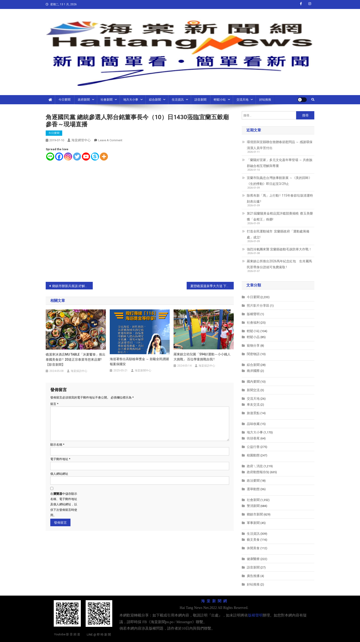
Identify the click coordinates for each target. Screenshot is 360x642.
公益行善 (253, 447)
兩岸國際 (253, 371)
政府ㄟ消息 (255, 466)
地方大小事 (130, 99)
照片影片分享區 (258, 305)
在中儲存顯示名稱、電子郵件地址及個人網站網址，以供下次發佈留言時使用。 (63, 504)
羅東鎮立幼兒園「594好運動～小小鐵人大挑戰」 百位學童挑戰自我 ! (202, 356)
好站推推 (265, 99)
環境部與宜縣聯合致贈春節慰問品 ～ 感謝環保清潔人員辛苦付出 (279, 145)
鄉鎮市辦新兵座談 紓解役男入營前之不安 (72, 286)
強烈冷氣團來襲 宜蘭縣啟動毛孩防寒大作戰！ (279, 249)
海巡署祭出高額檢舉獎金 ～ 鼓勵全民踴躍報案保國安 (139, 361)
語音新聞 (200, 99)
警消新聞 (253, 506)
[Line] (50, 157)
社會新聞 (106, 99)
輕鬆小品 (253, 337)
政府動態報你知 (258, 472)
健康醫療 (253, 559)
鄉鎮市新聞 (255, 514)
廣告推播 (253, 576)
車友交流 (253, 404)
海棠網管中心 (81, 140)
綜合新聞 (155, 99)
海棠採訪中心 (79, 371)
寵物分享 (253, 345)
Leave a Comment (110, 140)
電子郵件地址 (60, 459)
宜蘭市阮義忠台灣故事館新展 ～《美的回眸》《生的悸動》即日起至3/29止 (279, 181)
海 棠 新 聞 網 (214, 601)
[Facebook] (59, 157)
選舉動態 (253, 489)
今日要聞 (64, 99)
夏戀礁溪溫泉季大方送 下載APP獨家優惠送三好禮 (212, 286)
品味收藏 (253, 424)
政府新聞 (84, 99)
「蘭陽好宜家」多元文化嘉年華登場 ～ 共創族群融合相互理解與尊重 (279, 163)
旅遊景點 (253, 413)
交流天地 (242, 99)
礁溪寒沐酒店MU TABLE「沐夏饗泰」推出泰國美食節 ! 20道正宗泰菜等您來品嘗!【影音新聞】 (75, 359)
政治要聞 (253, 480)
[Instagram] (68, 157)
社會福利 (253, 322)
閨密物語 (253, 354)
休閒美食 (253, 548)
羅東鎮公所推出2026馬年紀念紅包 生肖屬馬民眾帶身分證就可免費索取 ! (279, 264)
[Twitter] (77, 157)
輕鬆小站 (220, 99)
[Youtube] (86, 157)
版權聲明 (253, 314)
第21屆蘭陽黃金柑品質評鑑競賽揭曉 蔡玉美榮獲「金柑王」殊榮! (280, 216)
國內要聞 (253, 381)
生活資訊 (178, 99)
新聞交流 (253, 390)
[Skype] (95, 157)
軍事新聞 (253, 523)
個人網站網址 (59, 473)
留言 (54, 404)
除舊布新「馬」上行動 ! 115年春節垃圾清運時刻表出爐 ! (280, 198)
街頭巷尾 (253, 438)
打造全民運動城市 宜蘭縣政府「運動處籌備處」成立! (278, 234)
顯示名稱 (57, 444)
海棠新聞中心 (143, 370)
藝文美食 (253, 539)
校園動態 (253, 455)
